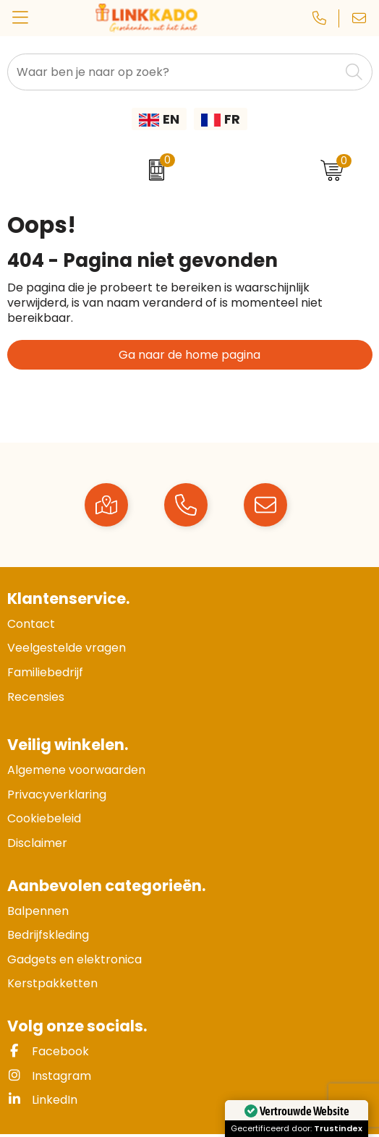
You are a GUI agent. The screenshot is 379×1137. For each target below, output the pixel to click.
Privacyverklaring (56, 794)
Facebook (48, 1051)
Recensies (35, 697)
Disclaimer (37, 843)
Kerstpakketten (52, 983)
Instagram (49, 1076)
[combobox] (173, 72)
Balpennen (38, 911)
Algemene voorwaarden (76, 770)
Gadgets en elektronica (74, 959)
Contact (31, 624)
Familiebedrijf (45, 672)
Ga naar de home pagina (189, 354)
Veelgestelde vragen (66, 647)
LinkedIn (42, 1099)
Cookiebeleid (44, 818)
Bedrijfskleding (48, 935)
